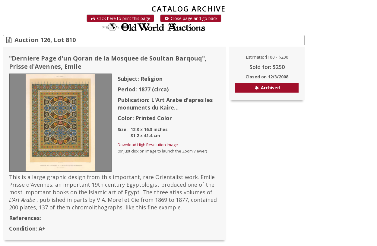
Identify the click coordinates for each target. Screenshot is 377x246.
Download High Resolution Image (148, 144)
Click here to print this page (120, 18)
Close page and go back (190, 18)
